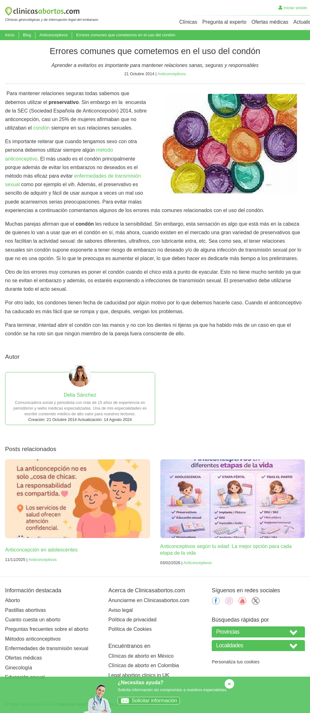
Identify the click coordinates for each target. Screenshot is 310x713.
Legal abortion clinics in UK (138, 675)
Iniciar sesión (292, 7)
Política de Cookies (130, 629)
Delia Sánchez (80, 395)
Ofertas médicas (270, 22)
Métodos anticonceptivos (33, 639)
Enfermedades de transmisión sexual (46, 648)
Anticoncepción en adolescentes (41, 549)
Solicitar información (147, 700)
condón (41, 128)
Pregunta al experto (224, 22)
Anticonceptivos (54, 35)
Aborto (12, 600)
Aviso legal (120, 610)
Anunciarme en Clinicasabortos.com (148, 600)
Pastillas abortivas (25, 610)
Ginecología (18, 667)
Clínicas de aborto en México (140, 656)
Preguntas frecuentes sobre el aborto (46, 629)
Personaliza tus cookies (235, 661)
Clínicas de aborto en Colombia (143, 665)
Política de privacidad (132, 619)
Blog (27, 35)
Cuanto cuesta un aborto (32, 619)
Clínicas (188, 22)
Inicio (10, 35)
